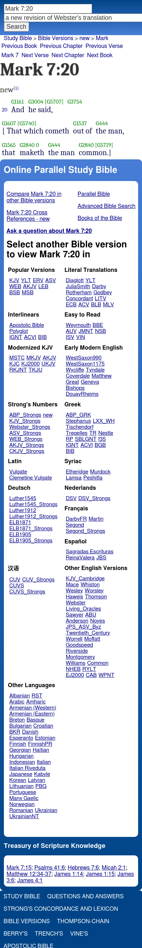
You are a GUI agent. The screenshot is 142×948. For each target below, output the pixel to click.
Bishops (75, 388)
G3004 (35, 101)
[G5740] (26, 123)
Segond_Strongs (85, 531)
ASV (50, 280)
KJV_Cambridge (85, 578)
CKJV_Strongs (26, 451)
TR (92, 433)
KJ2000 (30, 364)
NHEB (73, 669)
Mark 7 (10, 55)
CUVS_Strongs (27, 591)
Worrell (74, 639)
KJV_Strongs (24, 421)
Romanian (21, 810)
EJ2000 (75, 675)
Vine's (79, 934)
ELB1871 (20, 522)
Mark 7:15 (19, 868)
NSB (100, 331)
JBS (101, 557)
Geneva (90, 382)
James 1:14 (68, 874)
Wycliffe (75, 370)
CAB (91, 675)
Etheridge (77, 472)
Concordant (79, 298)
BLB (96, 304)
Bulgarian (20, 726)
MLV (108, 304)
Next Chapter (68, 55)
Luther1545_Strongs (33, 504)
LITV (100, 298)
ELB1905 (20, 534)
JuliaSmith (78, 286)
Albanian (19, 695)
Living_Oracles (83, 609)
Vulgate (18, 472)
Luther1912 (22, 510)
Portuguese (22, 792)
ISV (70, 337)
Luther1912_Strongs (33, 516)
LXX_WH (104, 421)
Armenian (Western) (32, 708)
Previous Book (19, 46)
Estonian (45, 738)
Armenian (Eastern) (32, 714)
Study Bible (18, 38)
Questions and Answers (85, 896)
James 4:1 (29, 880)
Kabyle (42, 774)
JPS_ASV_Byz (83, 627)
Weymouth (78, 325)
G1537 (80, 123)
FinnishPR (40, 744)
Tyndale (95, 370)
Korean (17, 780)
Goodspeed (79, 645)
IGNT (15, 337)
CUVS (16, 585)
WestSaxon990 (84, 358)
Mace (72, 584)
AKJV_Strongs (26, 445)
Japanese (20, 774)
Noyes (97, 621)
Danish (30, 732)
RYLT (89, 669)
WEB (15, 286)
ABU (90, 615)
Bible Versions (55, 38)
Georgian (20, 750)
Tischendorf (79, 427)
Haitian (41, 750)
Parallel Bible (94, 194)
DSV (71, 498)
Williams (76, 663)
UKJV (48, 364)
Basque (36, 720)
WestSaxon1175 (85, 364)
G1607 (9, 123)
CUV (15, 579)
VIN (80, 337)
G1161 (17, 101)
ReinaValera (80, 557)
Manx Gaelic (24, 798)
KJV (14, 280)
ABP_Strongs (25, 415)
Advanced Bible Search (106, 206)
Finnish (17, 744)
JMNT (86, 331)
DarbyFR (76, 519)
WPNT (106, 675)
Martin (96, 519)
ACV (83, 304)
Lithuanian (21, 786)
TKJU (35, 370)
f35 (102, 439)
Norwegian (21, 804)
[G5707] (54, 101)
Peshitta (93, 478)
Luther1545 (22, 498)
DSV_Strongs (94, 498)
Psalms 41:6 (49, 868)
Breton (17, 720)
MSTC (16, 358)
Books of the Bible (100, 218)
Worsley (94, 590)
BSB (14, 292)
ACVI (30, 337)
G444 (102, 123)
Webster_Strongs (29, 427)
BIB (42, 337)
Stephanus (78, 421)
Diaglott (75, 280)
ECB (71, 304)
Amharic (36, 702)
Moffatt (92, 639)
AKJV (29, 286)
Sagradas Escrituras (89, 551)
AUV (71, 331)
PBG (41, 786)
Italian (44, 762)
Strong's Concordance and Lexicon (61, 909)
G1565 (9, 145)
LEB (43, 286)
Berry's (16, 934)
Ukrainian (46, 810)
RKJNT (18, 370)
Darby (99, 286)
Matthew (101, 376)
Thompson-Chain (83, 921)
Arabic (16, 702)
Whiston (90, 584)
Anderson (77, 621)
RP (69, 439)
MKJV (34, 358)
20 (4, 109)
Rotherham (79, 292)
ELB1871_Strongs (30, 528)
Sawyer (75, 615)
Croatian (43, 726)
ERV (38, 280)
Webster (76, 602)
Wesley (74, 590)
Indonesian (22, 762)
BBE (97, 325)
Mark (102, 38)
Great (72, 382)
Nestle (105, 433)
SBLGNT (85, 439)
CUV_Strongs (38, 579)
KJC (14, 364)
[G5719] (104, 145)
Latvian (36, 780)
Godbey (102, 292)
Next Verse (35, 55)
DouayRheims (82, 394)
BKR (14, 732)
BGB (100, 445)
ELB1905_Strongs (30, 540)
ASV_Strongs (25, 433)
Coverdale (78, 376)
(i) (16, 88)
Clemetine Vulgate (30, 478)
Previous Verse (104, 46)
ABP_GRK (78, 415)
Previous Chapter (61, 46)
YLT (26, 280)
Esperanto (21, 738)
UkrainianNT (24, 816)
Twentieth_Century (88, 633)
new (84, 38)
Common (97, 663)
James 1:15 (100, 874)
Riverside (77, 651)
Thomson (96, 596)
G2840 (27, 145)
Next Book (100, 55)
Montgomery (80, 657)
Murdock (100, 472)
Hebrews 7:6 (83, 868)
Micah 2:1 (114, 868)
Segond (75, 525)
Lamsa (74, 478)
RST (37, 695)
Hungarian (21, 756)
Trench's (49, 934)
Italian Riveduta (27, 768)
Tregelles (76, 433)
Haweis (74, 596)
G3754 (75, 101)
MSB (27, 292)
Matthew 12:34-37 (29, 874)
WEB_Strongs (25, 439)
